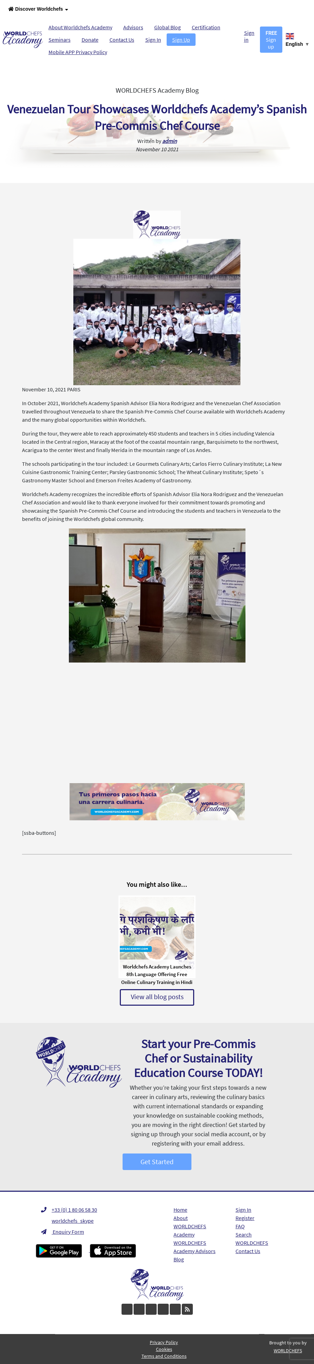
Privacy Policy (164, 1342)
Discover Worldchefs (38, 9)
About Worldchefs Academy (80, 27)
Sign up (271, 39)
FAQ (240, 1226)
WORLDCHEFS (252, 1242)
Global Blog (167, 27)
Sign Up (181, 39)
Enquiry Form (62, 1231)
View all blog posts (157, 996)
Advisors (133, 27)
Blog (179, 1259)
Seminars (60, 39)
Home (180, 1209)
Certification (206, 27)
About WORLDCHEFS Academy (190, 1226)
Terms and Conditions (164, 1356)
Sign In (153, 39)
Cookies (164, 1349)
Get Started (157, 1161)
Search (244, 1234)
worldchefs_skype (67, 1220)
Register (245, 1217)
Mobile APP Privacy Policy (78, 52)
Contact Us (121, 39)
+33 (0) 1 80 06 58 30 (69, 1209)
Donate (90, 39)
